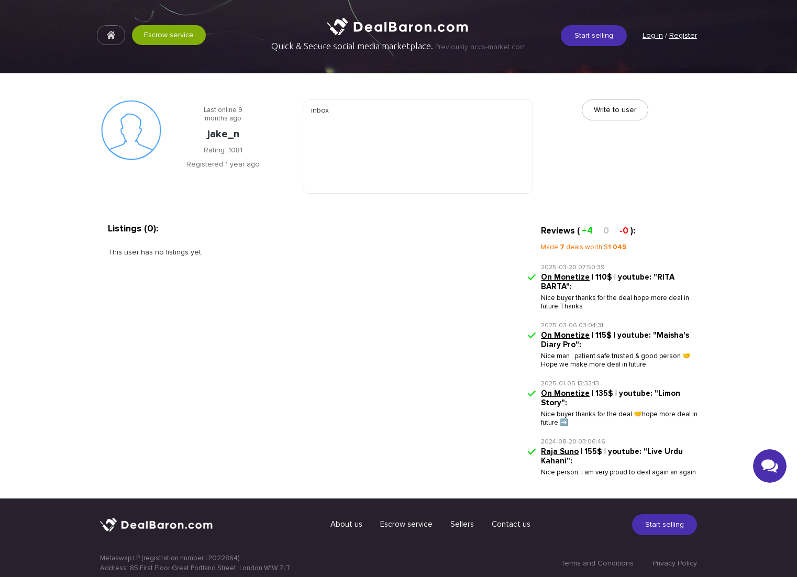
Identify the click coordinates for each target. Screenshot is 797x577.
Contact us (511, 524)
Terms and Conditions (597, 563)
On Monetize (565, 277)
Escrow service (160, 34)
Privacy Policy (674, 563)
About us (346, 524)
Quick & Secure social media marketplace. (398, 46)
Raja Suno (560, 451)
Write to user (615, 109)
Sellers (462, 524)
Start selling (593, 35)
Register (683, 35)
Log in (653, 35)
